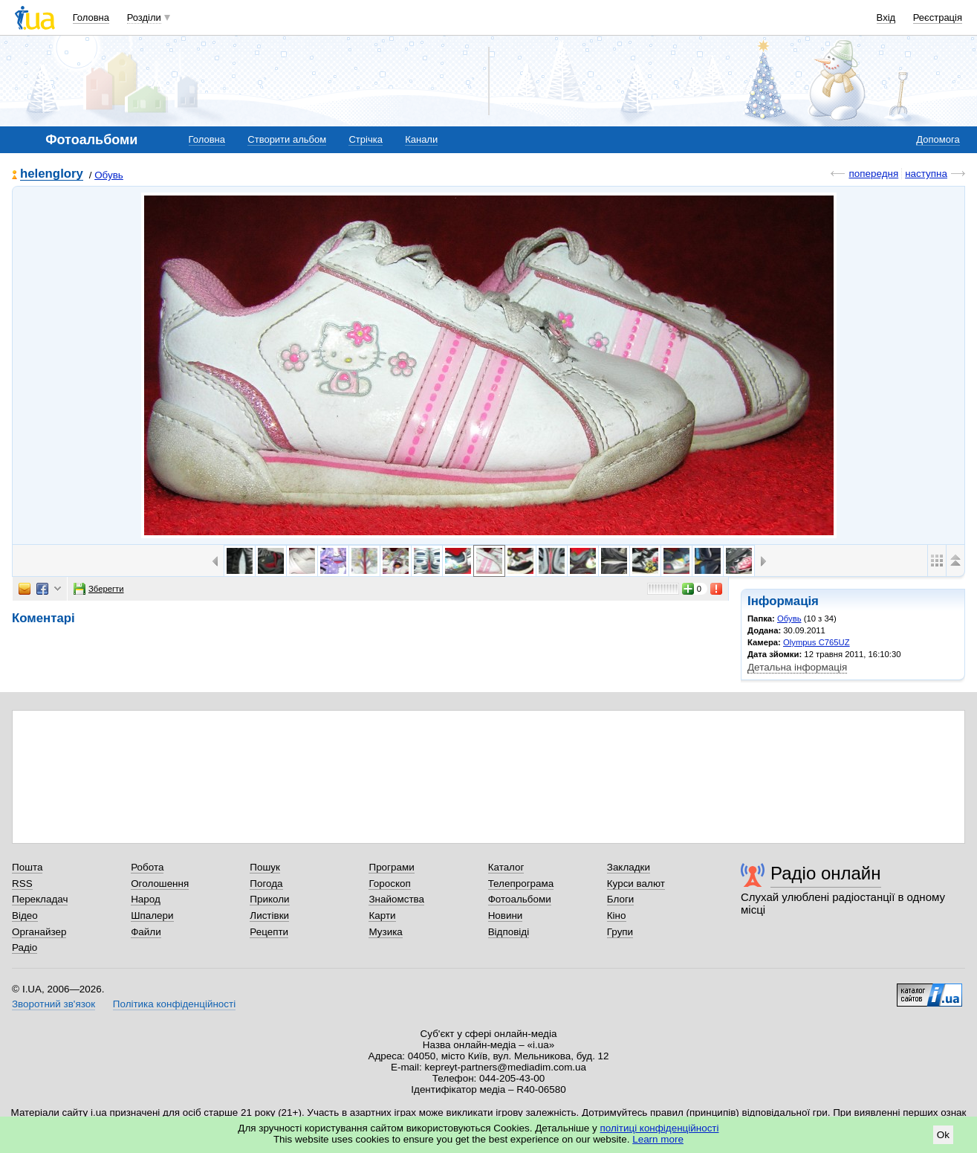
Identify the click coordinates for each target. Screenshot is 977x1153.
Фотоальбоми (519, 899)
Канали (421, 139)
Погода (266, 883)
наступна (926, 173)
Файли (146, 931)
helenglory (51, 174)
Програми (391, 867)
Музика (385, 931)
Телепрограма (521, 883)
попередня (873, 173)
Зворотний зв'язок (53, 1004)
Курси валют (636, 883)
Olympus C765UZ (816, 642)
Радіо (24, 947)
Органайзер (39, 931)
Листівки (269, 915)
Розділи (144, 17)
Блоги (620, 899)
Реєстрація (937, 17)
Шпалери (152, 915)
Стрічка (365, 139)
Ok (943, 1134)
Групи (620, 931)
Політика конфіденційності (174, 1004)
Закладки (628, 867)
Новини (505, 915)
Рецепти (269, 931)
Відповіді (509, 931)
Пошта (27, 867)
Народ (145, 899)
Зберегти (99, 589)
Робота (147, 867)
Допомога (937, 139)
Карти (382, 915)
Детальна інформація (797, 667)
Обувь (108, 175)
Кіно (616, 915)
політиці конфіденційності (659, 1128)
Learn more (658, 1139)
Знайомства (396, 899)
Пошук (265, 867)
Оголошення (160, 883)
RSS (22, 883)
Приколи (269, 899)
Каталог (506, 867)
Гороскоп (389, 883)
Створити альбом (286, 139)
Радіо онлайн (825, 873)
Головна (91, 17)
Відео (25, 915)
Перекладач (40, 899)
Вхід (886, 17)
